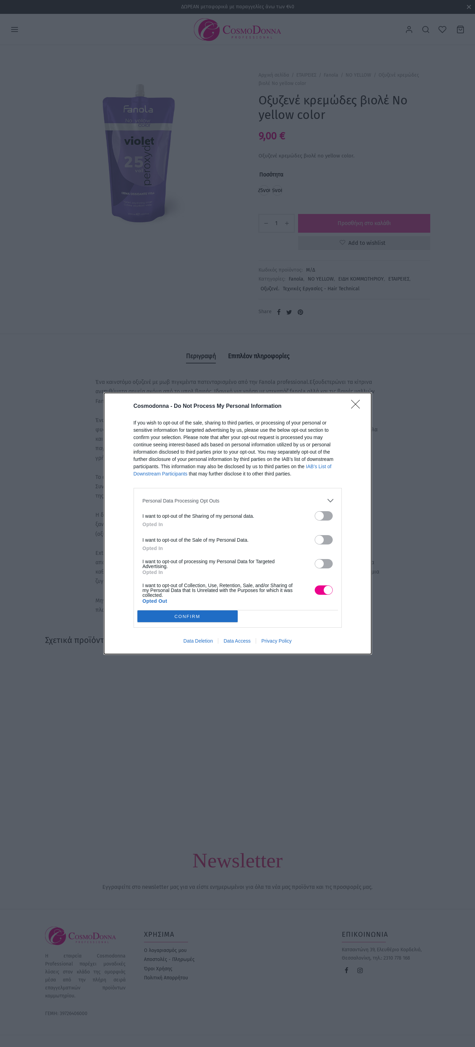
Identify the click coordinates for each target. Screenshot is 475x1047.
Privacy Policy (276, 641)
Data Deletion (198, 641)
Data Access (237, 641)
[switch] (324, 516)
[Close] (357, 406)
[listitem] (238, 500)
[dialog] (237, 523)
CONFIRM (188, 616)
